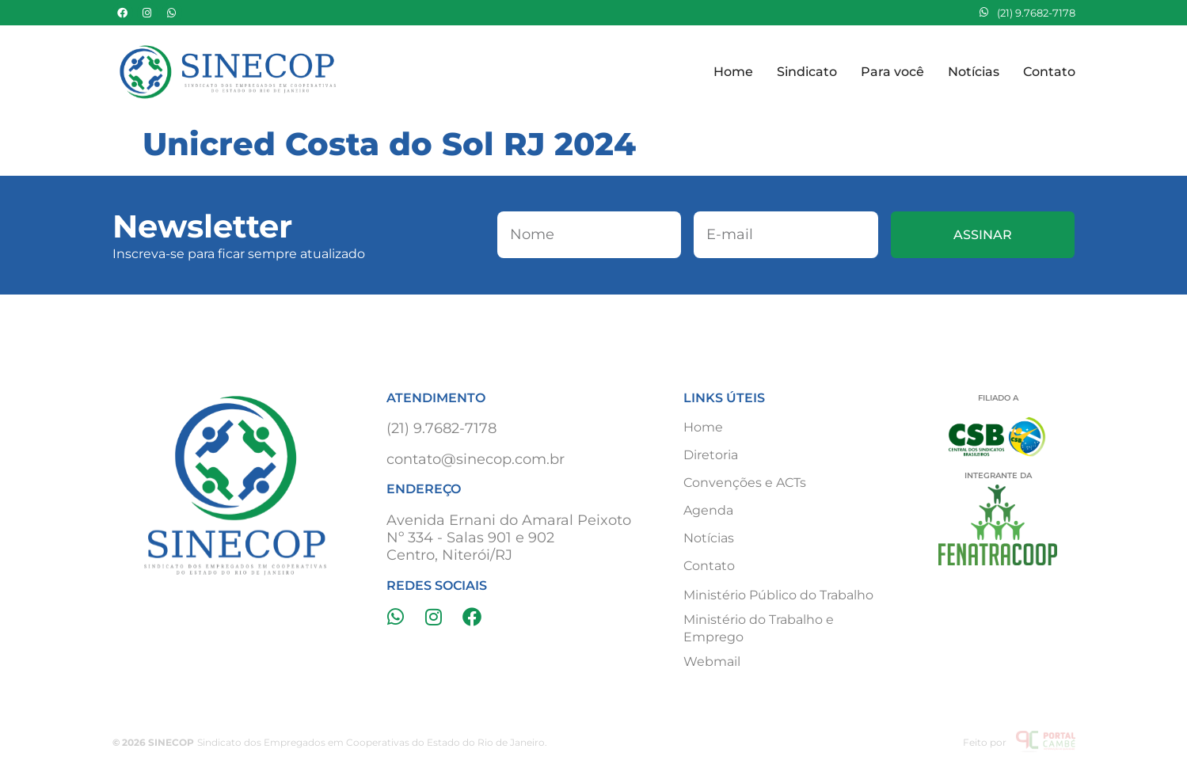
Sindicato (807, 71)
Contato (1049, 71)
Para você (892, 71)
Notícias (973, 71)
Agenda (708, 510)
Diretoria (710, 454)
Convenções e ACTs (744, 482)
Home (733, 71)
